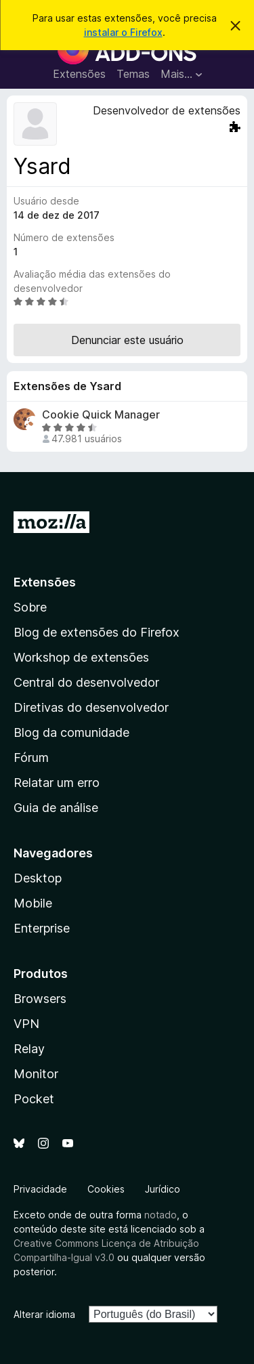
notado (160, 1214)
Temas (133, 74)
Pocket (34, 1099)
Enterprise (42, 928)
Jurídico (162, 1189)
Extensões (79, 74)
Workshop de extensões (81, 657)
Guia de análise (56, 808)
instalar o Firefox (123, 32)
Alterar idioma (44, 1314)
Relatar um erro (57, 782)
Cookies (106, 1189)
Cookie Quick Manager (101, 414)
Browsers (40, 999)
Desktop (38, 878)
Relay (29, 1049)
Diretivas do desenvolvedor (91, 707)
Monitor (36, 1074)
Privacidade (40, 1189)
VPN (26, 1024)
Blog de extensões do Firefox (96, 632)
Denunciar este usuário (127, 340)
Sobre (30, 607)
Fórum (31, 757)
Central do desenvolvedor (86, 682)
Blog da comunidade (71, 732)
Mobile (33, 903)
